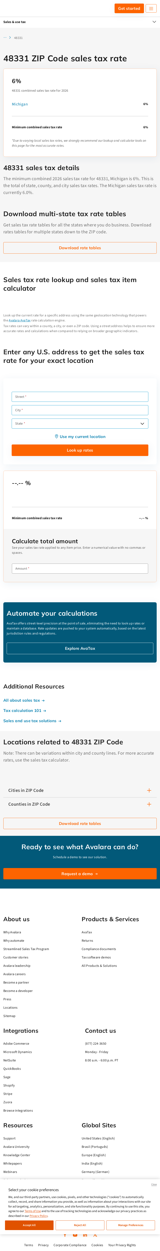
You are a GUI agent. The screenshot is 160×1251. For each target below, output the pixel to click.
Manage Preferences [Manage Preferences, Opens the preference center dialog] (131, 1225)
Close (154, 1184)
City (18, 410)
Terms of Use (33, 1211)
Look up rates (80, 450)
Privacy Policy (39, 1216)
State (19, 423)
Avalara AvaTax (19, 320)
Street (19, 396)
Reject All (80, 1225)
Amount (21, 568)
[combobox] (80, 424)
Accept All (29, 1225)
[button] (8, 37)
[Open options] (142, 423)
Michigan (20, 104)
